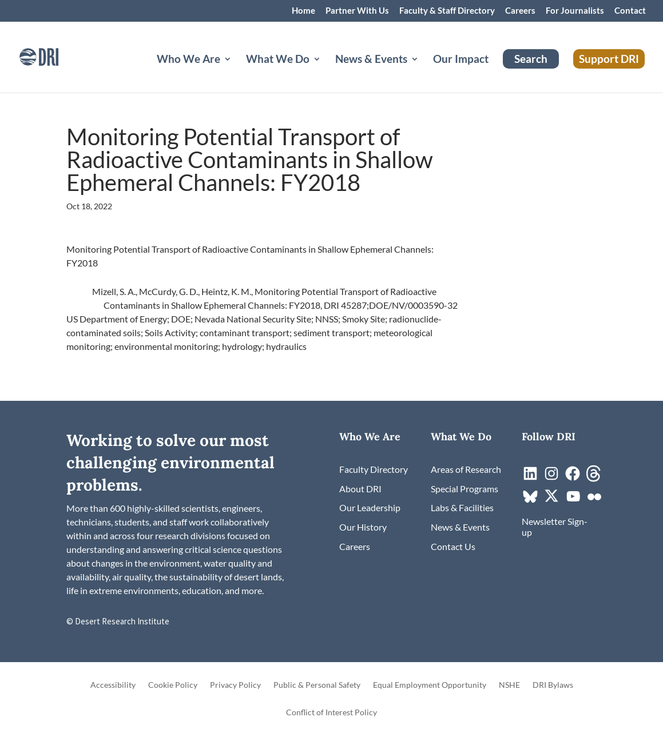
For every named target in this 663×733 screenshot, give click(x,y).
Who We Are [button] (188, 60)
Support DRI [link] (609, 58)
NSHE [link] (509, 685)
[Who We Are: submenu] (237, 72)
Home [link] (303, 10)
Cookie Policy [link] (172, 685)
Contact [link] (630, 10)
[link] (54, 55)
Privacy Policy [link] (235, 685)
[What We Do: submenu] (326, 72)
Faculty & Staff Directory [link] (447, 10)
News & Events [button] (371, 60)
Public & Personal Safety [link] (316, 685)
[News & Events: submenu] (424, 72)
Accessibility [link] (113, 685)
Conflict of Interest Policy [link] (331, 712)
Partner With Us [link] (357, 10)
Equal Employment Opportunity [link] (429, 685)
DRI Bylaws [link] (553, 685)
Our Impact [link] (461, 60)
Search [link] (530, 58)
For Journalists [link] (575, 10)
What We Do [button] (277, 60)
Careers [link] (520, 10)
